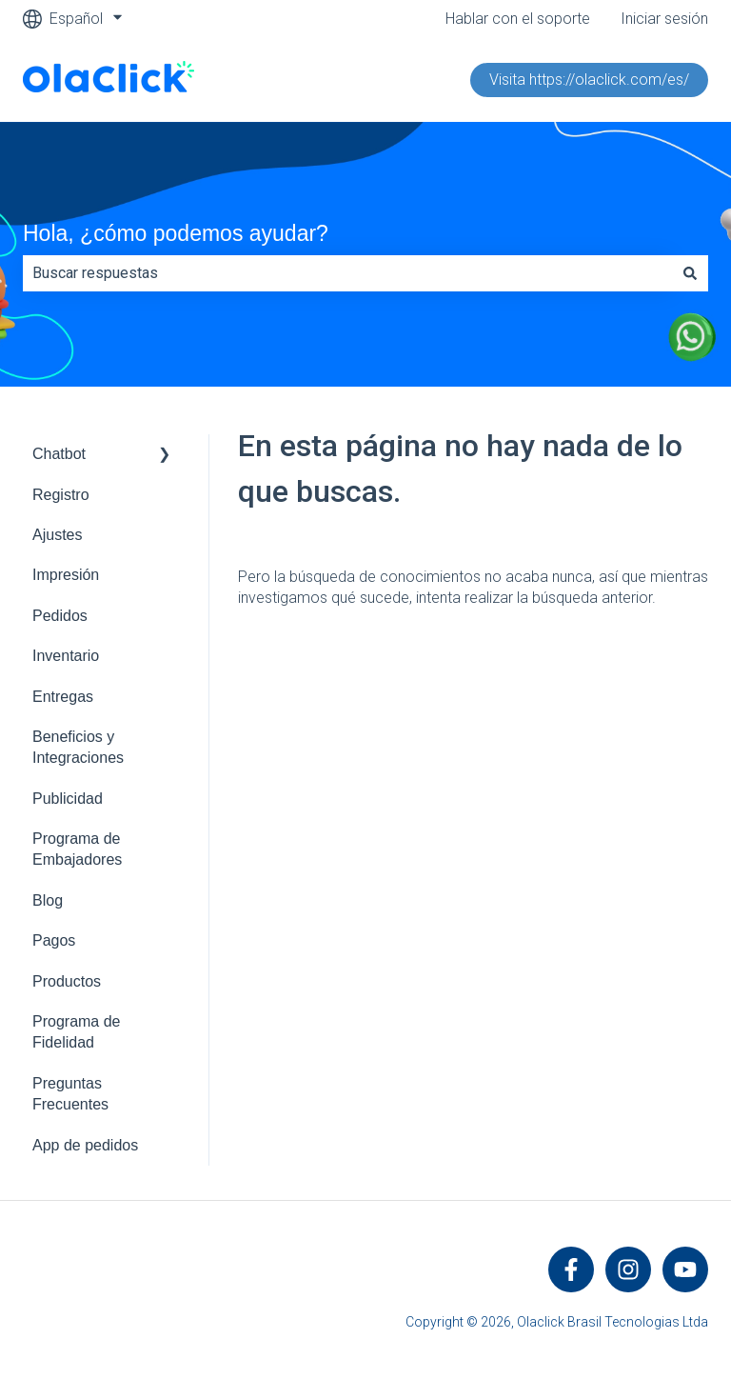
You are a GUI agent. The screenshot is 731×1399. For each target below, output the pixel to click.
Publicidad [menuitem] (67, 798)
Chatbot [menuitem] (59, 454)
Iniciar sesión (664, 19)
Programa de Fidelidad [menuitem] (76, 1031)
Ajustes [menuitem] (57, 535)
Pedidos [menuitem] (60, 616)
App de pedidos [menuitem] (85, 1145)
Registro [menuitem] (60, 495)
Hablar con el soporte (517, 19)
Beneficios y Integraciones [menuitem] (78, 747)
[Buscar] (690, 273)
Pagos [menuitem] (53, 940)
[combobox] (347, 273)
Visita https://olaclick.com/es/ (589, 79)
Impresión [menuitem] (65, 575)
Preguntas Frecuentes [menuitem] (70, 1093)
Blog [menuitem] (47, 900)
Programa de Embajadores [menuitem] (77, 849)
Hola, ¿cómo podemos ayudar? (175, 233)
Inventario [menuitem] (65, 656)
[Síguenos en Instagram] (628, 1269)
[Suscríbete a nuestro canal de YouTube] (685, 1269)
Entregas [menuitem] (62, 697)
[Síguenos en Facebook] (571, 1269)
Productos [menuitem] (66, 981)
